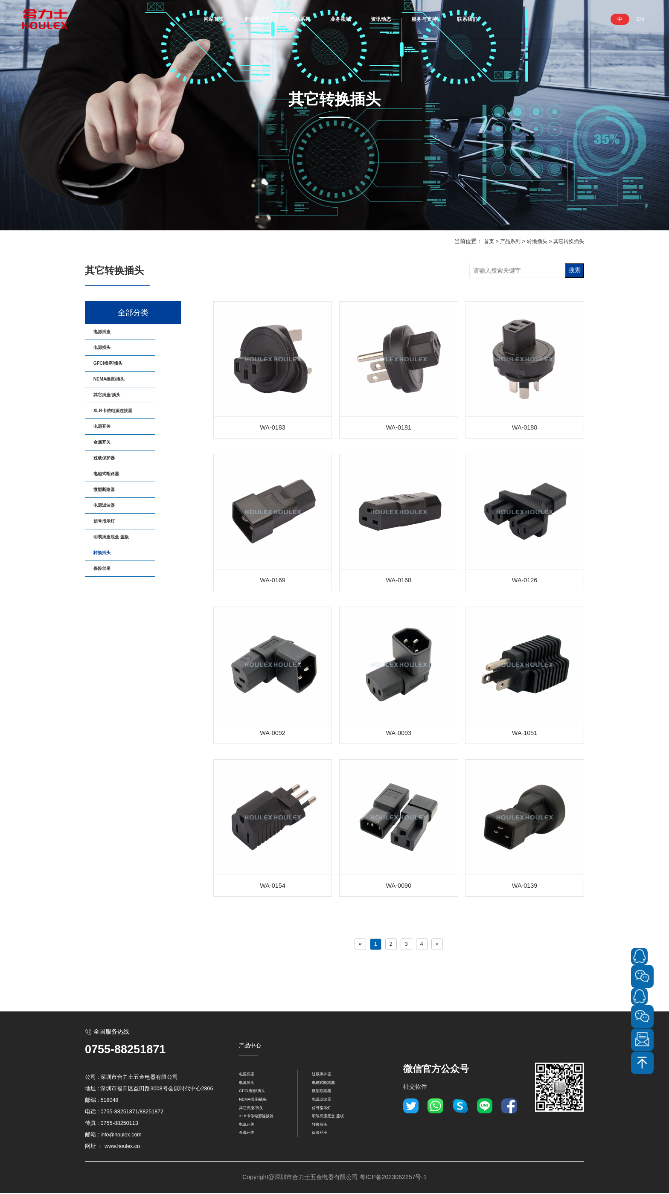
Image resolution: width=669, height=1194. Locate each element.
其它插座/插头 (115, 420)
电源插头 (108, 355)
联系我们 (489, 19)
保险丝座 (108, 657)
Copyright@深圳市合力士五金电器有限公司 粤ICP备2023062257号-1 (334, 1178)
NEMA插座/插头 (118, 398)
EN (640, 19)
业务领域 (340, 19)
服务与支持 (438, 19)
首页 (482, 241)
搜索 (575, 270)
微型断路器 (111, 549)
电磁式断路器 (114, 528)
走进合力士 (242, 19)
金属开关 (108, 485)
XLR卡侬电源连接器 (123, 442)
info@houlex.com (122, 1136)
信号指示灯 (111, 593)
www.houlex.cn (122, 1147)
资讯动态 (387, 19)
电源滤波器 (111, 571)
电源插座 (108, 334)
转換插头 (534, 241)
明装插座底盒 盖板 (121, 614)
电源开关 (108, 463)
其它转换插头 (567, 241)
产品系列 (292, 19)
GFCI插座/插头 (116, 377)
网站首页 (191, 19)
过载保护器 (111, 506)
